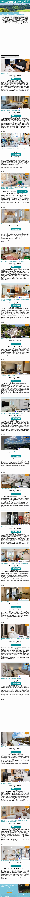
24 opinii (15, 318)
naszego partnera (25, 91)
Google (3, 886)
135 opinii (21, 395)
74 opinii (19, 629)
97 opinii (20, 816)
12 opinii (16, 856)
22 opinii (22, 238)
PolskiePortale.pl (7, 896)
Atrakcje (15, 14)
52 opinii (18, 161)
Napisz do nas (27, 894)
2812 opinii (20, 357)
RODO (11, 890)
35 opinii (23, 708)
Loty (3, 14)
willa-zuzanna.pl (27, 0)
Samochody (9, 14)
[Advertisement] (15, 40)
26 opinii (18, 778)
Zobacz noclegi (16, 80)
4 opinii (24, 473)
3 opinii (24, 277)
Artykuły (21, 14)
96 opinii (22, 512)
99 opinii (19, 82)
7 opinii (24, 434)
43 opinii (27, 589)
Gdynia (27, 59)
